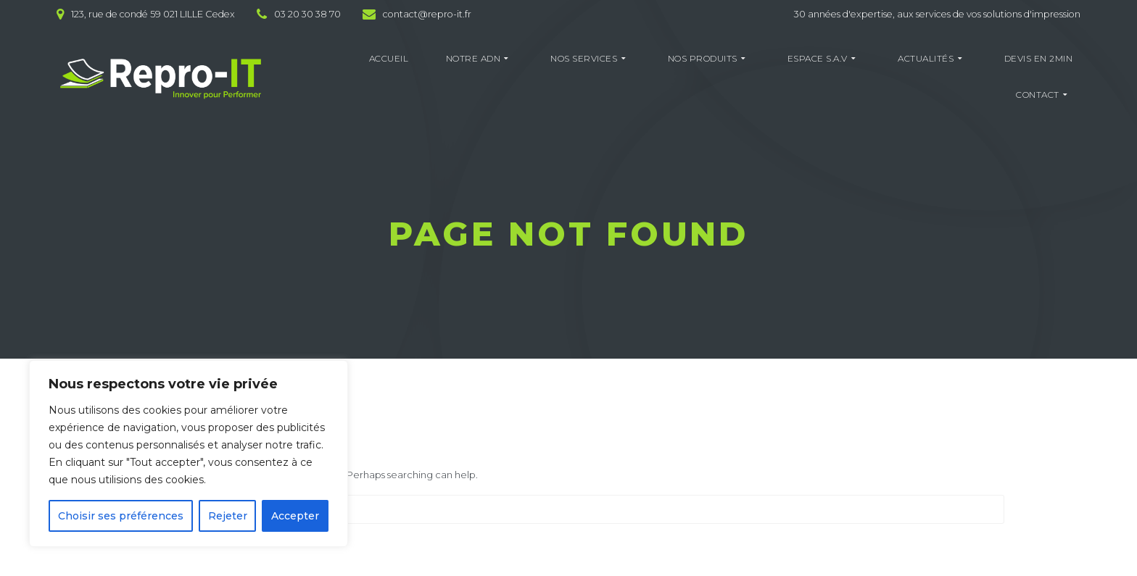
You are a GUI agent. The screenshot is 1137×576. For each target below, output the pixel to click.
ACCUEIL (389, 58)
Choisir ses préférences (120, 515)
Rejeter (227, 515)
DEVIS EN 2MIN (1038, 58)
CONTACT (1037, 94)
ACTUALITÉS (926, 58)
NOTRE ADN (473, 58)
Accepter (295, 515)
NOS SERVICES (583, 58)
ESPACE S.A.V (817, 58)
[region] (188, 453)
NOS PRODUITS (702, 58)
